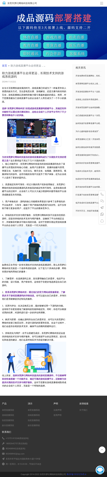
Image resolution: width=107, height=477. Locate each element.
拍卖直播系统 (8, 420)
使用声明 (58, 415)
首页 (4, 65)
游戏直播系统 (8, 415)
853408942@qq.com (15, 454)
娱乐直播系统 (8, 425)
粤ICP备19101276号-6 (76, 474)
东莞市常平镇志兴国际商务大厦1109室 (23, 459)
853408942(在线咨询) (15, 448)
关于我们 (83, 410)
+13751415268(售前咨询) (17, 438)
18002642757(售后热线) (17, 443)
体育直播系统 (8, 410)
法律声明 (58, 410)
